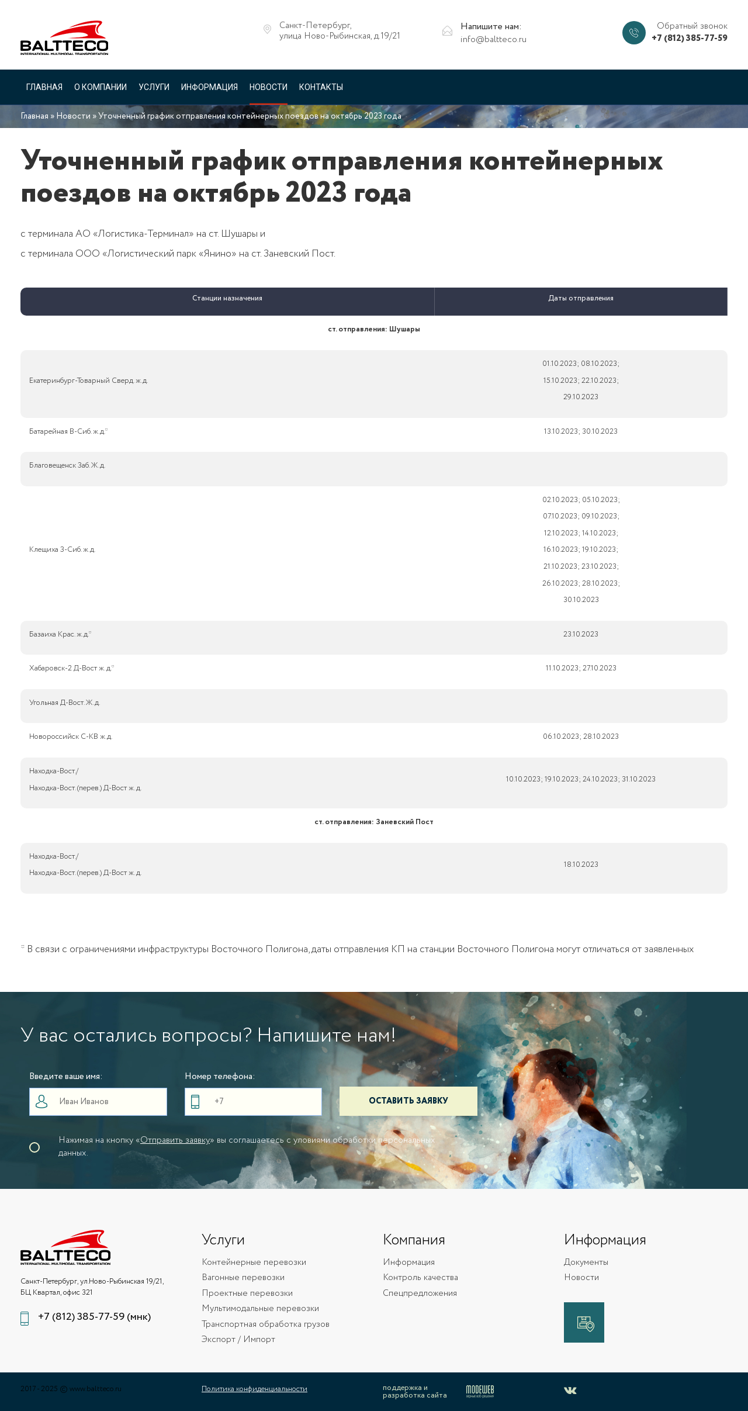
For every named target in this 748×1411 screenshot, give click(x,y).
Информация (209, 87)
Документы (586, 1263)
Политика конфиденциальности (254, 1389)
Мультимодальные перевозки (260, 1309)
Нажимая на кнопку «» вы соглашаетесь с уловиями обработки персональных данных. (246, 1147)
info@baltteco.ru (493, 40)
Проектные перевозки (247, 1294)
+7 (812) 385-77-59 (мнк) (94, 1317)
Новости (269, 87)
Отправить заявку (175, 1140)
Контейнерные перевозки (254, 1263)
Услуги (153, 87)
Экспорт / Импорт (238, 1340)
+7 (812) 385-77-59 (690, 39)
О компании (100, 87)
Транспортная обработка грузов (266, 1325)
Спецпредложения (420, 1294)
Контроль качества (420, 1278)
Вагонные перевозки (243, 1278)
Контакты (321, 87)
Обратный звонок (692, 26)
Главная (44, 87)
